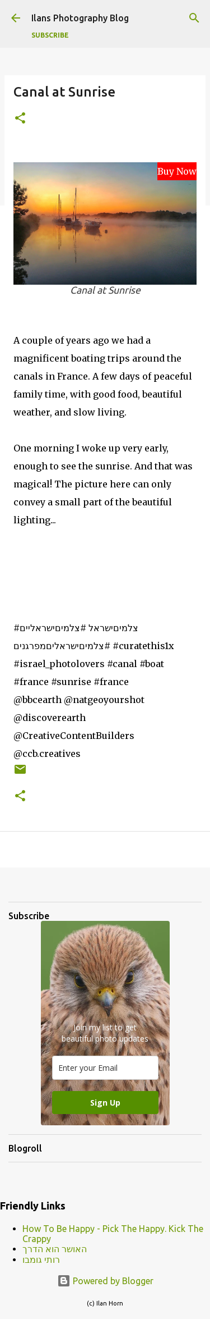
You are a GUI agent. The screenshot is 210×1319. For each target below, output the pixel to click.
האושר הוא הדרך (54, 1249)
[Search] (194, 17)
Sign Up (105, 1102)
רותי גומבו (41, 1259)
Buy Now (177, 171)
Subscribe (50, 35)
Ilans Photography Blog (80, 18)
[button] (20, 118)
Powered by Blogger (105, 1281)
